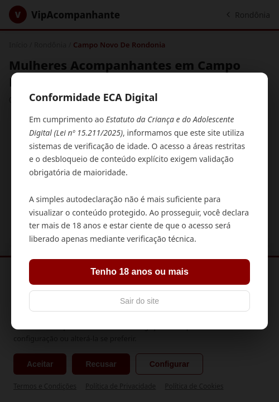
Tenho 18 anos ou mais (139, 271)
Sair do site (139, 300)
